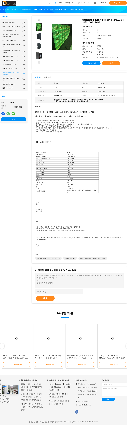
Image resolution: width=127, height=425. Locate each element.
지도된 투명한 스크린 (13, 64)
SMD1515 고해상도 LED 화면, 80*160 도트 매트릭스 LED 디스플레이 (15, 358)
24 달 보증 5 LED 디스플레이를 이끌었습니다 (93, 258)
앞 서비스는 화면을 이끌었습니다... (13, 51)
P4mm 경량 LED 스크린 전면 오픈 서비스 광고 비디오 (59, 402)
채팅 (13, 119)
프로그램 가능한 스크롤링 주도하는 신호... (13, 35)
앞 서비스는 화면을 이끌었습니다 (58, 380)
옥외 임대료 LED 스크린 (13, 60)
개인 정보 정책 (5, 402)
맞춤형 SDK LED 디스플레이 (13, 79)
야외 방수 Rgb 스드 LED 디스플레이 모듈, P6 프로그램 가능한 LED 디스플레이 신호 (60, 387)
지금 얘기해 (118, 3)
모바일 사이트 (4, 399)
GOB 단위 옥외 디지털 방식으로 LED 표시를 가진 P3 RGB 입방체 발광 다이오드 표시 (31, 387)
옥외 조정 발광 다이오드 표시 (13, 45)
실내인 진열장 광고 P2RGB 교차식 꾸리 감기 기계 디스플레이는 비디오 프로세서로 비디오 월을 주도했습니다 (31, 397)
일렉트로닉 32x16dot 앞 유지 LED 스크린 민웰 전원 (58, 395)
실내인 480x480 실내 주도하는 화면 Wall (48, 258)
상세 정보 (38, 77)
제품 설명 (47, 77)
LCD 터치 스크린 (13, 88)
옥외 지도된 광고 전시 (13, 68)
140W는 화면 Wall (70, 258)
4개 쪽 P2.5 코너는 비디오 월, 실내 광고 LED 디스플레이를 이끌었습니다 (32, 407)
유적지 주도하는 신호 (13, 31)
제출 (45, 298)
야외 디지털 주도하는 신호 (13, 27)
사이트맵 (3, 396)
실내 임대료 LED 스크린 (13, 56)
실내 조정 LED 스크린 (13, 40)
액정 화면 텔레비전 (13, 84)
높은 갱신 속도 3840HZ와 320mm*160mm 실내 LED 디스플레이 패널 (112, 358)
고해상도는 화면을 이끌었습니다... (13, 73)
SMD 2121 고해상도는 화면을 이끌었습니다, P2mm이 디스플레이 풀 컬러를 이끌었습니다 (80, 358)
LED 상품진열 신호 (13, 23)
